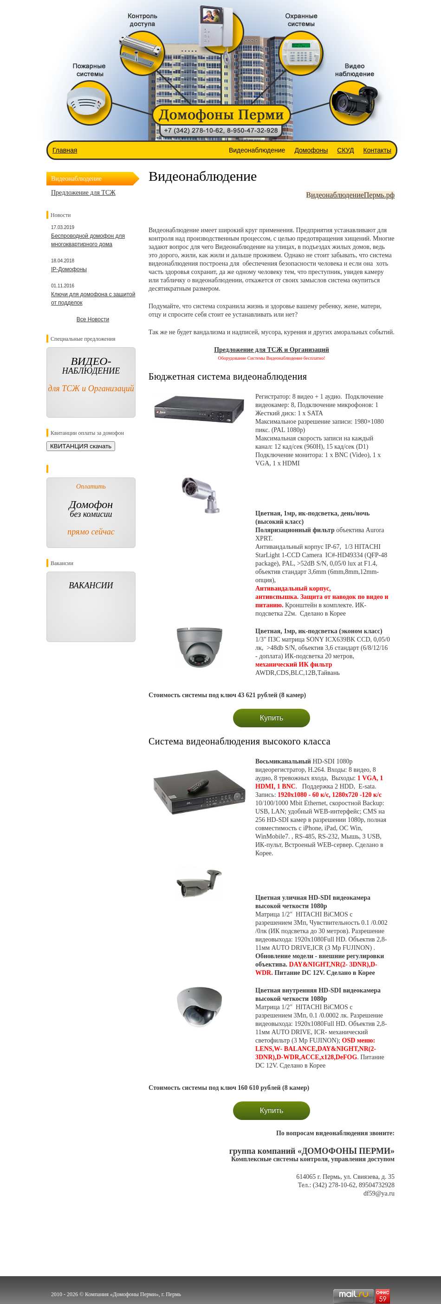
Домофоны (311, 150)
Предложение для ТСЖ (83, 192)
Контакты (377, 150)
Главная (64, 150)
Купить (272, 718)
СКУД (345, 150)
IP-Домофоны (69, 269)
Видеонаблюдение (257, 150)
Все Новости (93, 319)
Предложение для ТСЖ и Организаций (271, 349)
